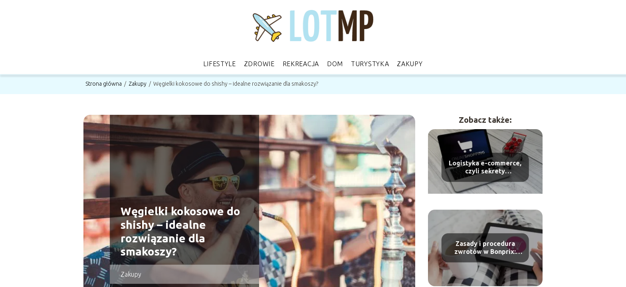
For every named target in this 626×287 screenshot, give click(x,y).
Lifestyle (219, 63)
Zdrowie (259, 63)
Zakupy (409, 63)
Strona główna (104, 84)
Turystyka (370, 63)
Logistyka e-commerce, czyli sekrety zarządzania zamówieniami (485, 167)
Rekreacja (301, 63)
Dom (335, 63)
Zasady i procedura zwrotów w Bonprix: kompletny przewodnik (485, 248)
